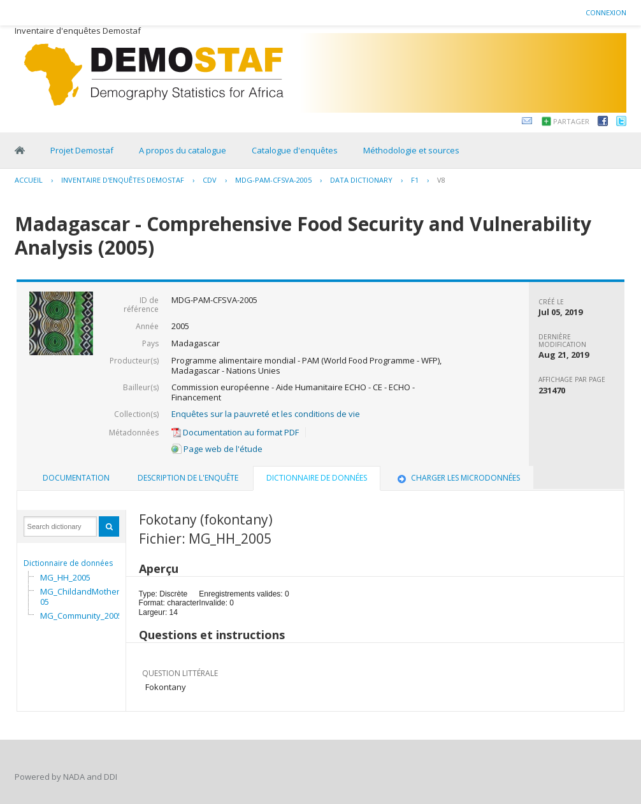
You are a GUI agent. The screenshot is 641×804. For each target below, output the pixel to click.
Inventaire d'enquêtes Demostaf (122, 180)
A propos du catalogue (182, 150)
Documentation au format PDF (235, 432)
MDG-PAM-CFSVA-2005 (273, 180)
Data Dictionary (361, 180)
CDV (210, 180)
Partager (571, 121)
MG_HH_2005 (65, 577)
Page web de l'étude (217, 449)
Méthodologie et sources (411, 150)
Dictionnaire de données (68, 563)
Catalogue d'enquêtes (295, 150)
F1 (415, 180)
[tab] (76, 478)
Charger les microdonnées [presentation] (457, 477)
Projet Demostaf (81, 150)
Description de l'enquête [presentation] (188, 477)
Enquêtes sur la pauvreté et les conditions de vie (265, 414)
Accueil (29, 180)
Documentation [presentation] (76, 477)
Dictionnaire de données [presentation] (316, 477)
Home (20, 150)
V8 (441, 180)
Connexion (606, 12)
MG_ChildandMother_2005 (86, 596)
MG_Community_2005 (81, 615)
